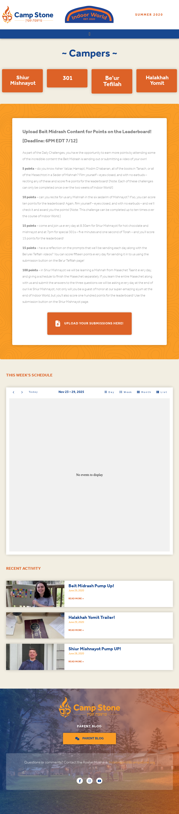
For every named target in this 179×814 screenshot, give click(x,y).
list (164, 392)
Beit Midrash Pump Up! (91, 586)
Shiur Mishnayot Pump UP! (95, 649)
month (146, 392)
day (111, 392)
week (128, 392)
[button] (89, 34)
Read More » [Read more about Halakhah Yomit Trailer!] (76, 630)
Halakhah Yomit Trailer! (92, 617)
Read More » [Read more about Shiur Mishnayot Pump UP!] (76, 661)
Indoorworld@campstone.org (132, 762)
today (33, 392)
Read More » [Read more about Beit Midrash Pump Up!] (76, 598)
